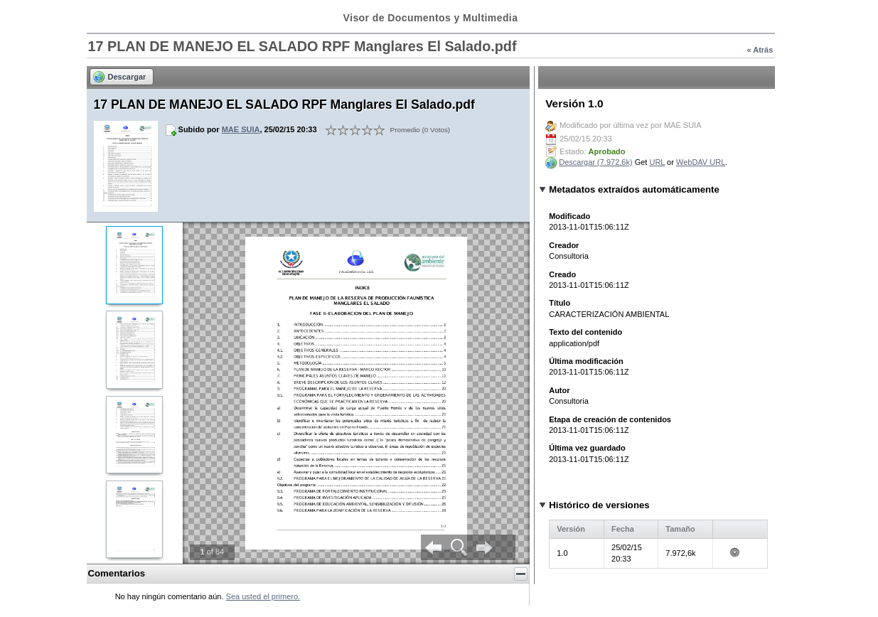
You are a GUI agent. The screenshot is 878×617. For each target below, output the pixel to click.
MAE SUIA (241, 129)
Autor (559, 390)
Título (559, 303)
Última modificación (586, 361)
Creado (562, 274)
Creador (564, 245)
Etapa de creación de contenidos (610, 419)
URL (657, 162)
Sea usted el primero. (263, 596)
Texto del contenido (585, 332)
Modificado (569, 216)
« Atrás (759, 49)
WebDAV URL (700, 162)
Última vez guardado (587, 448)
